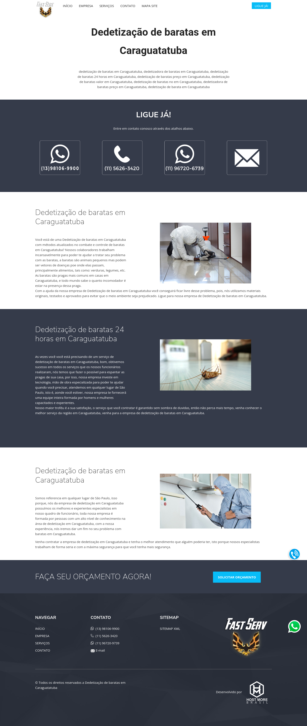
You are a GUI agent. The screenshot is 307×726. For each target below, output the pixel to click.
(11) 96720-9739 (107, 643)
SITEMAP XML (170, 628)
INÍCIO (40, 628)
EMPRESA (42, 636)
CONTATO (42, 650)
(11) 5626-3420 (106, 636)
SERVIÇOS (42, 643)
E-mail (100, 650)
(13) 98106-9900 (107, 628)
